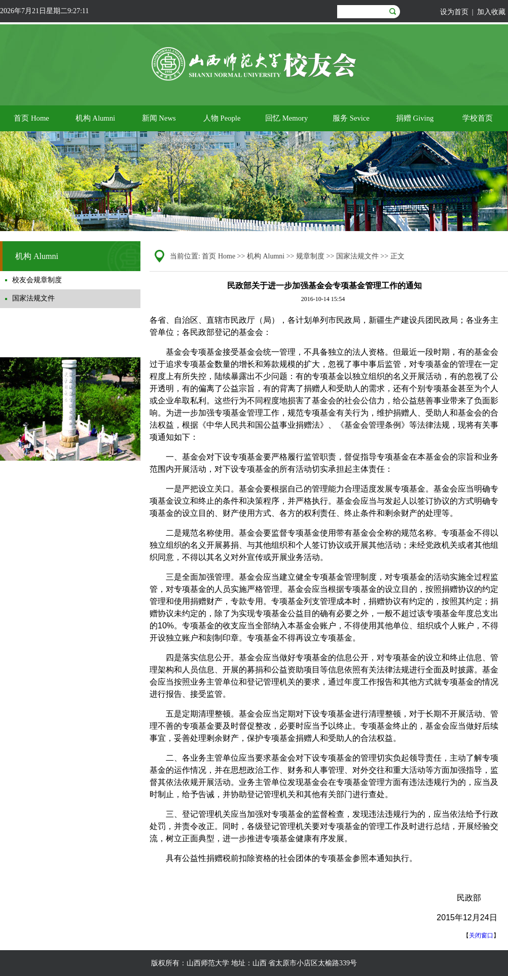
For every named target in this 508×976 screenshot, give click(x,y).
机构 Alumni (265, 256)
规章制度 (310, 256)
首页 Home (218, 256)
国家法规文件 (357, 256)
